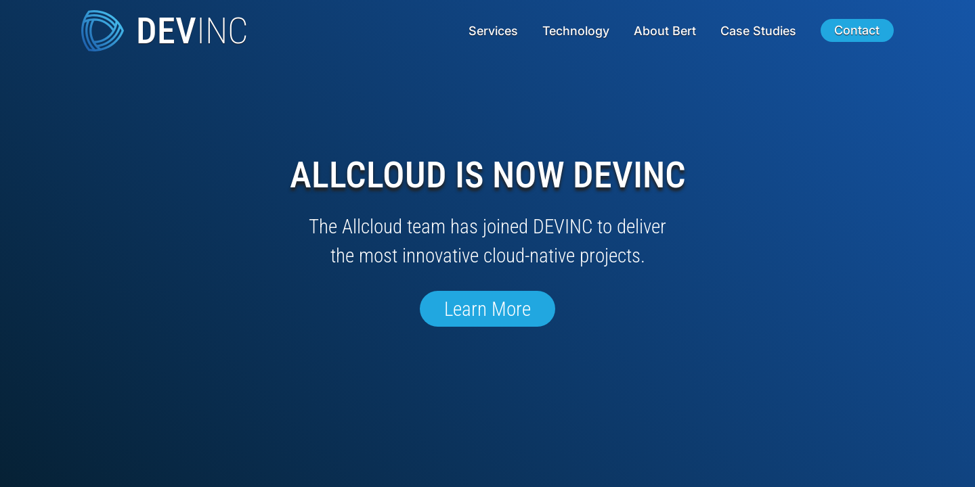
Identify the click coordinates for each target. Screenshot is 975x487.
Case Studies (758, 31)
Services (493, 31)
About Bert (665, 31)
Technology (575, 31)
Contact (857, 31)
